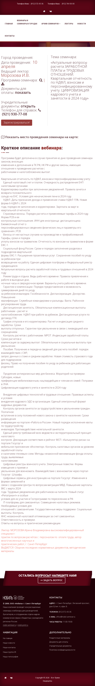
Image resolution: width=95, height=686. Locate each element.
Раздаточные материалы (59, 638)
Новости (81, 24)
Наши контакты (9, 647)
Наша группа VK (9, 652)
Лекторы (68, 24)
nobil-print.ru (23, 625)
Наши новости (9, 643)
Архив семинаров (50, 24)
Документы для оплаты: (16, 90)
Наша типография (10, 656)
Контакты (9, 36)
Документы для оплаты (58, 642)
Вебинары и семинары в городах (27, 22)
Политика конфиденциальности (62, 650)
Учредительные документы (60, 646)
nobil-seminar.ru (9, 625)
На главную (7, 638)
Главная (9, 24)
